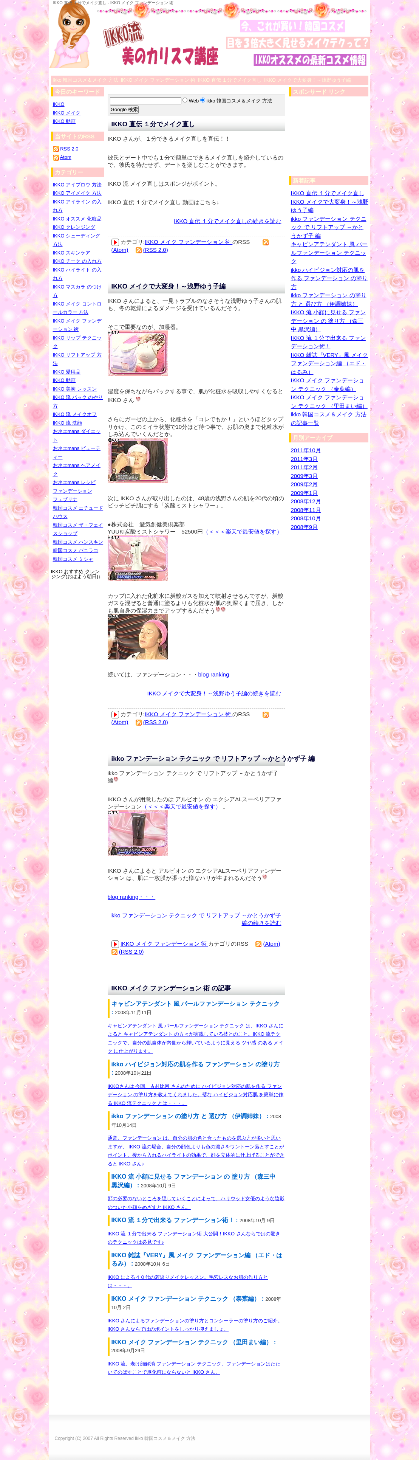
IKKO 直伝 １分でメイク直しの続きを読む (227, 221)
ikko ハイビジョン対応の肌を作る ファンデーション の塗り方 (329, 278)
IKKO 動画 (64, 121)
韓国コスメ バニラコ (76, 550)
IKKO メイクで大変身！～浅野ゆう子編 (168, 286)
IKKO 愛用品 (67, 372)
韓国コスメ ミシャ (73, 559)
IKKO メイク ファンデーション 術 (189, 242)
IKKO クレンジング (74, 227)
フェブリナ (65, 499)
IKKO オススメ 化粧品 (77, 219)
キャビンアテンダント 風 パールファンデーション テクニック (329, 252)
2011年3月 (304, 459)
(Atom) (119, 250)
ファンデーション (72, 491)
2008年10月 (306, 518)
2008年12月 (306, 501)
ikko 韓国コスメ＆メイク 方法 (165, 1438)
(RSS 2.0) (155, 250)
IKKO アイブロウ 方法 (77, 185)
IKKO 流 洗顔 (67, 423)
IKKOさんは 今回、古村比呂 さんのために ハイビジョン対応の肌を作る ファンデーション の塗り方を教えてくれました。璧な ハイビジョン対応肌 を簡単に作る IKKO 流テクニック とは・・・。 (196, 1094)
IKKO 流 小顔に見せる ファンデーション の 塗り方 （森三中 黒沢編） (328, 320)
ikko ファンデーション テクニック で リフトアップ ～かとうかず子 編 (213, 758)
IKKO (59, 104)
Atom (65, 157)
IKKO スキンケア (72, 253)
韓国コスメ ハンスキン (78, 542)
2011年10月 (306, 450)
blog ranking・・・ (132, 897)
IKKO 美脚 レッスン (75, 389)
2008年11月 (306, 510)
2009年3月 (304, 476)
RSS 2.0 (69, 149)
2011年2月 (304, 467)
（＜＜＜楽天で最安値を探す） (242, 531)
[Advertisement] (327, 138)
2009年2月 (304, 484)
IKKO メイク (67, 113)
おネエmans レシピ (74, 482)
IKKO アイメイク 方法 (77, 193)
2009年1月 (304, 493)
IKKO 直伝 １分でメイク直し (153, 124)
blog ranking (213, 674)
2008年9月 (304, 527)
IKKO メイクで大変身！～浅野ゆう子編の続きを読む (214, 693)
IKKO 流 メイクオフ (75, 414)
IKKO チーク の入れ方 (77, 261)
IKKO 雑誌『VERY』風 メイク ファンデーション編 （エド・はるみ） (329, 363)
